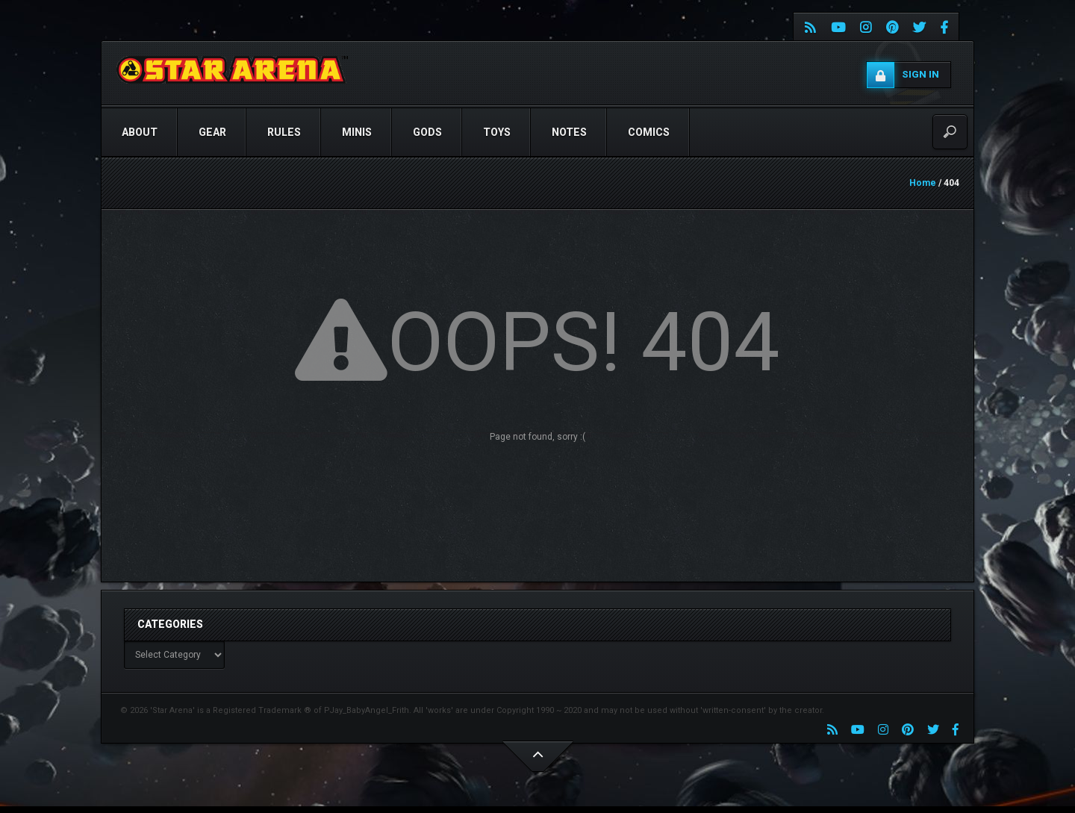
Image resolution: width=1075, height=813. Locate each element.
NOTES (569, 132)
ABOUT (140, 132)
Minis (357, 132)
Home (922, 183)
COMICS (649, 132)
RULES (284, 132)
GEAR (212, 132)
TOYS (497, 132)
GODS (427, 132)
